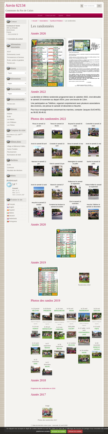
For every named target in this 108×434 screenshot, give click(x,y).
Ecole (9, 116)
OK (99, 6)
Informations (16, 78)
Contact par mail (50, 15)
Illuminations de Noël (14, 155)
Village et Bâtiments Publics (16, 146)
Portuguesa (12, 221)
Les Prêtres (11, 125)
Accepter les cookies (58, 431)
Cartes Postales (12, 149)
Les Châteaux (11, 122)
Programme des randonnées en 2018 (43, 388)
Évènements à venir (13, 54)
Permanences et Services (15, 57)
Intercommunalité (17, 99)
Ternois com (11, 63)
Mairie (13, 68)
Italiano (10, 213)
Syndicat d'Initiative (56, 21)
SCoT (9, 51)
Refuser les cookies (75, 431)
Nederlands (12, 218)
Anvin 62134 (15, 5)
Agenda (60, 15)
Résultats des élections (14, 170)
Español (10, 210)
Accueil (40, 15)
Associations (16, 89)
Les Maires (10, 119)
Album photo (16, 142)
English (10, 207)
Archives (14, 160)
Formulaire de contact (15, 39)
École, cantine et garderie (15, 60)
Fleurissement (11, 152)
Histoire (14, 109)
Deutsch (11, 216)
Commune (10, 167)
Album (68, 15)
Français (11, 204)
